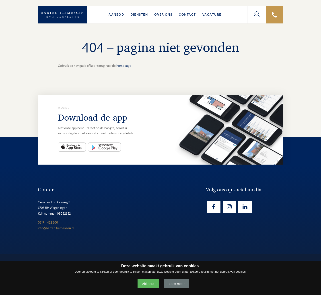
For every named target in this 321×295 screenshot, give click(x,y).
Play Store (104, 147)
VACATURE (211, 14)
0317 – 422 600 (48, 222)
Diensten (139, 14)
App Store (72, 147)
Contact (187, 14)
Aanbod (116, 14)
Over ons (163, 14)
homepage (123, 65)
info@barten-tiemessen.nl (56, 228)
